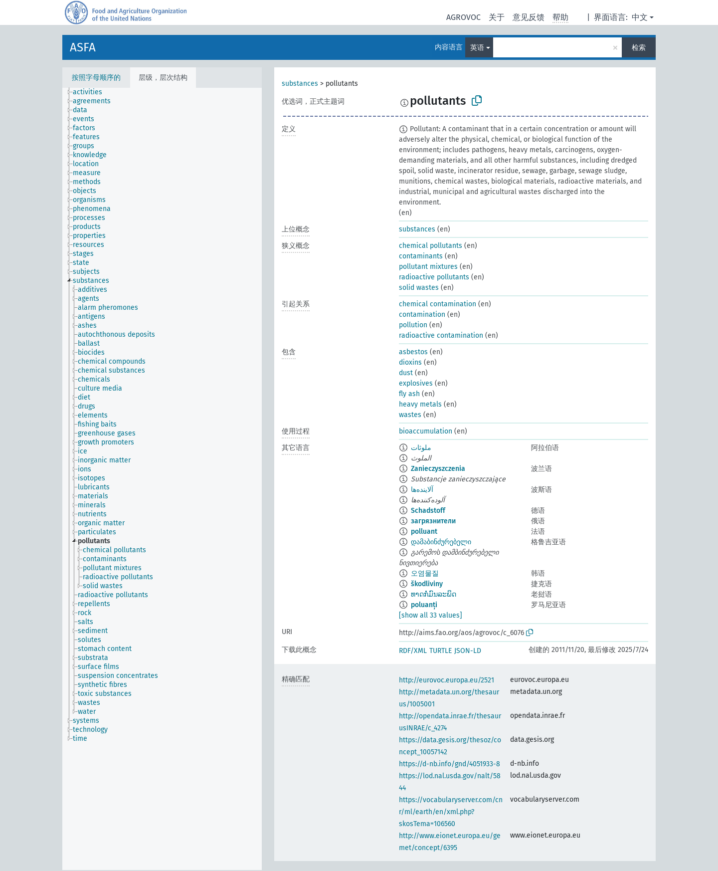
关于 (497, 17)
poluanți (424, 605)
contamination (422, 314)
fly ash (409, 394)
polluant (424, 531)
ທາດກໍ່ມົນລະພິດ (433, 594)
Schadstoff (428, 510)
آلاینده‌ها (422, 489)
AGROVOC (463, 17)
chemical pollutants (430, 245)
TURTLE (440, 651)
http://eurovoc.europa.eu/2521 (446, 680)
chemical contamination (437, 304)
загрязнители (433, 521)
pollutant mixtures (428, 266)
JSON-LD (467, 651)
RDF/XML (413, 651)
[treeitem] (91, 92)
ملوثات (421, 447)
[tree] (162, 479)
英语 (477, 47)
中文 (640, 17)
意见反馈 (528, 17)
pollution (413, 325)
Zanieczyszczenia (438, 468)
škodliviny (427, 584)
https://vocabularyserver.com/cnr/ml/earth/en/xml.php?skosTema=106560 (451, 812)
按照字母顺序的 (96, 77)
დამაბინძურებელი (441, 542)
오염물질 (425, 573)
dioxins (410, 362)
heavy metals (420, 404)
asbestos (413, 352)
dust (406, 373)
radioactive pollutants (434, 277)
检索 (639, 47)
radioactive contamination (441, 335)
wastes (410, 415)
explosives (416, 383)
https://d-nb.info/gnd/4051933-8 (449, 764)
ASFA (83, 47)
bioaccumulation (425, 431)
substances (300, 83)
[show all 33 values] (430, 615)
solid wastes (419, 287)
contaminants (421, 256)
